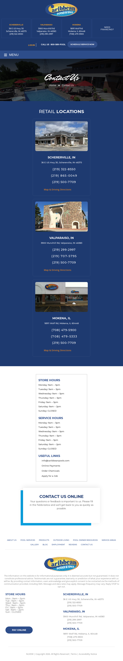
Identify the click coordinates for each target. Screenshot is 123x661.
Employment (58, 544)
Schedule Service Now (82, 44)
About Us (11, 540)
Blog (45, 544)
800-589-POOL (58, 44)
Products (44, 540)
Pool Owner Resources (85, 540)
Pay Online (19, 630)
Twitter (15, 620)
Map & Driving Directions (57, 189)
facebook (8, 620)
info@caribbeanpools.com (56, 460)
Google (27, 620)
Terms (74, 654)
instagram (21, 620)
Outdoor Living (61, 540)
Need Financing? (107, 28)
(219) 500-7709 (64, 182)
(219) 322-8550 (16, 34)
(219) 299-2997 (46, 34)
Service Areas (109, 540)
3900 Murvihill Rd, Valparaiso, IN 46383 (61, 243)
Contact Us (87, 544)
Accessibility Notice (88, 654)
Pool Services (27, 540)
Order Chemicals (51, 471)
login (31, 45)
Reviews (73, 544)
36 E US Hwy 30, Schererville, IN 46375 (61, 162)
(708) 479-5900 (76, 34)
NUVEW (29, 654)
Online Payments (51, 465)
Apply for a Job (50, 476)
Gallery (34, 544)
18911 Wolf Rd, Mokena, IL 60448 (61, 323)
